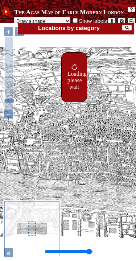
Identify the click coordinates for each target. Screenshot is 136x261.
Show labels (93, 21)
